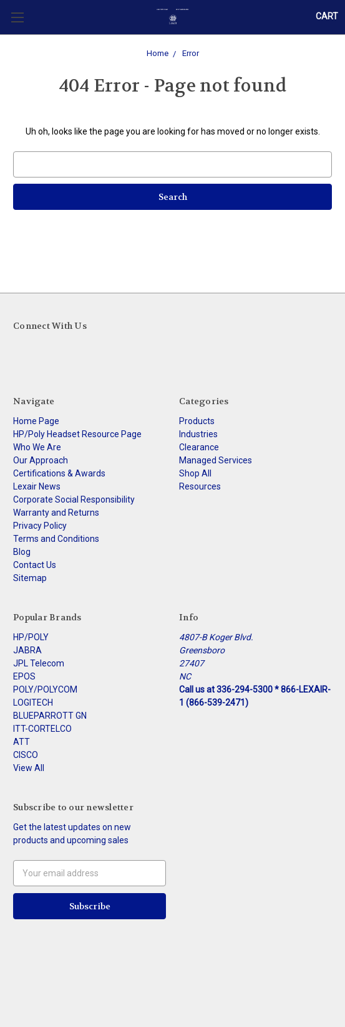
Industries (198, 434)
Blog (22, 552)
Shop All (195, 473)
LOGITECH (33, 703)
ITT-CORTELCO (42, 729)
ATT (21, 742)
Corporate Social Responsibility (74, 499)
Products (197, 421)
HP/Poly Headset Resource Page (77, 434)
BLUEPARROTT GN (50, 716)
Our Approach (40, 460)
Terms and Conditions (56, 539)
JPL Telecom (38, 663)
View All (28, 768)
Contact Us (34, 565)
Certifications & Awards (59, 473)
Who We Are (37, 447)
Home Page (36, 421)
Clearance (199, 447)
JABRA (27, 650)
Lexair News (37, 486)
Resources (200, 486)
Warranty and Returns (56, 513)
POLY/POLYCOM (45, 689)
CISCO (25, 755)
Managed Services (215, 460)
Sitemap (30, 578)
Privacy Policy (40, 526)
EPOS (24, 676)
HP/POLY (31, 637)
